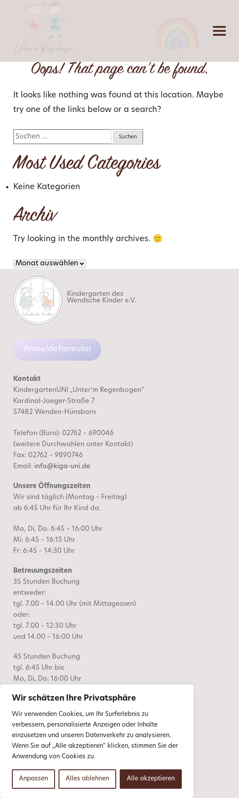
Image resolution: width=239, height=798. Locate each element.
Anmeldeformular (57, 349)
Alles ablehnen (87, 779)
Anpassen (33, 779)
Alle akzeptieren (151, 779)
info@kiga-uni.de (62, 466)
